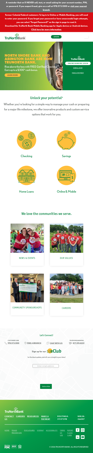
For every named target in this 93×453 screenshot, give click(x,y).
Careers (20, 416)
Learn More (12, 75)
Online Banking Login (78, 63)
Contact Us (9, 417)
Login (56, 37)
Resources (33, 416)
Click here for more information (46, 29)
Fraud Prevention (17, 432)
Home (7, 430)
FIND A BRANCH (34, 343)
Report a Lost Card (70, 433)
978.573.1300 (13, 343)
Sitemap (40, 430)
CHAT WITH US (56, 343)
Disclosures (29, 430)
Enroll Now (77, 68)
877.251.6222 (78, 343)
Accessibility (52, 430)
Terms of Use (62, 433)
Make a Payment (78, 73)
